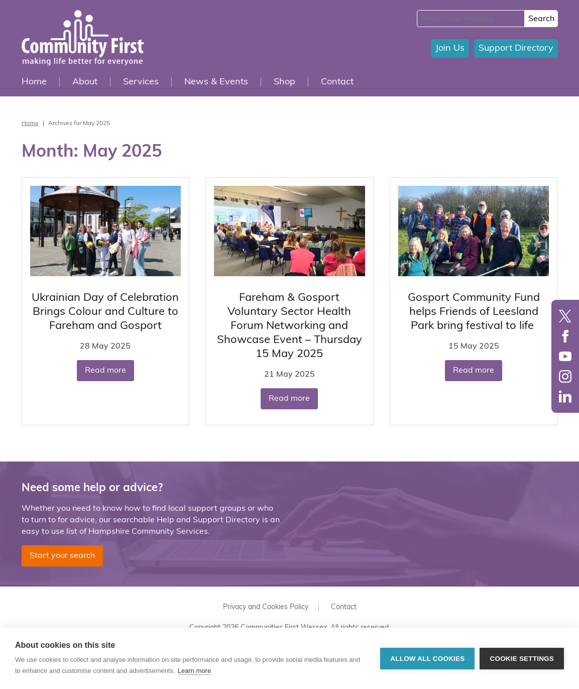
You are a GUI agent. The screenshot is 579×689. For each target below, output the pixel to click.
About (84, 82)
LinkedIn (565, 396)
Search (541, 19)
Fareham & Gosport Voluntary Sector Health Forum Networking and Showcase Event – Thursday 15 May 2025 (289, 326)
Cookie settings (522, 658)
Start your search (62, 556)
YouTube (565, 356)
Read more (105, 371)
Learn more (194, 670)
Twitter (565, 316)
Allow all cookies (427, 658)
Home (34, 82)
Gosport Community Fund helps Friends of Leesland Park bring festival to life (474, 312)
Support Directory (516, 48)
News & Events (216, 82)
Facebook (565, 336)
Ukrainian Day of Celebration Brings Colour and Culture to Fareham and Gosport (105, 312)
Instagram (565, 376)
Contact (337, 82)
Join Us (450, 48)
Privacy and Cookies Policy (265, 607)
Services (141, 82)
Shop (284, 82)
